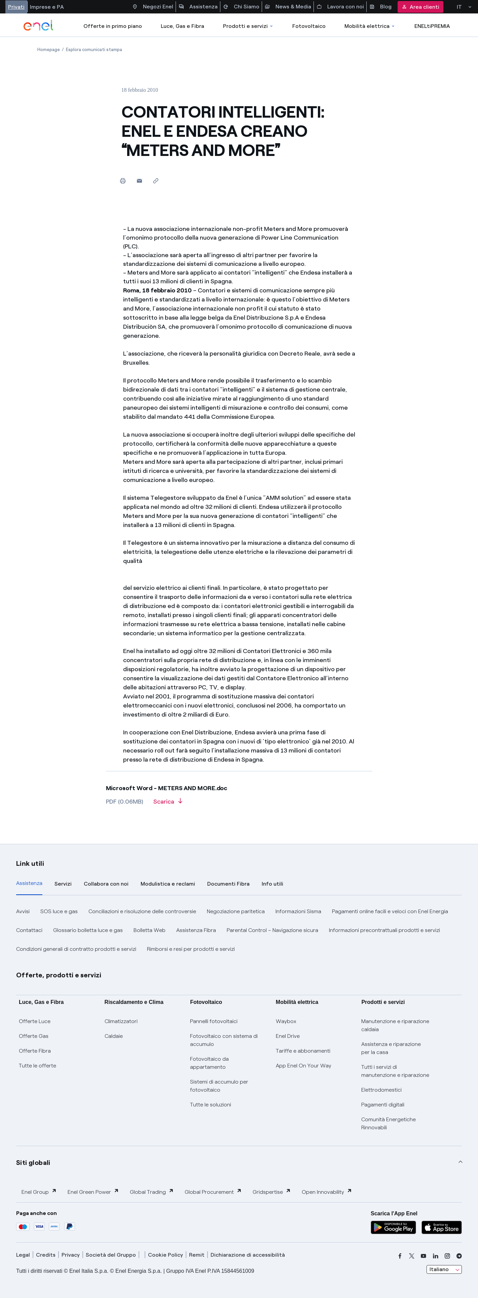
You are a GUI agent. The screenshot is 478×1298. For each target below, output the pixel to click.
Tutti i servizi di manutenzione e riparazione (395, 1071)
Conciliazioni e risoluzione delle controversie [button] (142, 911)
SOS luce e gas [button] (59, 911)
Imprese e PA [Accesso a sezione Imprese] (47, 6)
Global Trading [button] (152, 1191)
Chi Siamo (241, 6)
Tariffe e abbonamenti (303, 1051)
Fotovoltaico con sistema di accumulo (224, 1040)
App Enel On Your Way (303, 1065)
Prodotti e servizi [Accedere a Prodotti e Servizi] (248, 26)
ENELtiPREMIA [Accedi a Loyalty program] (432, 26)
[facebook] (400, 1256)
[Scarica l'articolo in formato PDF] (167, 804)
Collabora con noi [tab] (106, 884)
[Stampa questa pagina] (123, 180)
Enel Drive (288, 1036)
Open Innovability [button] (327, 1191)
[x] (411, 1256)
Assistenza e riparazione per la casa (391, 1048)
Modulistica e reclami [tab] (168, 884)
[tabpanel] (239, 930)
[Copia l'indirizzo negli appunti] (155, 180)
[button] (139, 180)
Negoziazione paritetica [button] (236, 911)
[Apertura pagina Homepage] (48, 49)
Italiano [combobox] (439, 1269)
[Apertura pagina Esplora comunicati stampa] (94, 49)
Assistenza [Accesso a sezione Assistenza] (198, 6)
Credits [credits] (46, 1255)
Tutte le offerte (37, 1065)
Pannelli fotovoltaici (213, 1021)
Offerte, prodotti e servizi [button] (59, 975)
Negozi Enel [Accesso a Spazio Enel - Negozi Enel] (152, 6)
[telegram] (459, 1256)
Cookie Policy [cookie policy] (165, 1255)
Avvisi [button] (23, 911)
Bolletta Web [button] (150, 930)
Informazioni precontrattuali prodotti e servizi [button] (384, 930)
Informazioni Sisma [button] (298, 911)
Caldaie (114, 1036)
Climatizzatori (121, 1021)
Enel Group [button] (39, 1191)
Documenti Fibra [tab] (228, 884)
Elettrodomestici (381, 1090)
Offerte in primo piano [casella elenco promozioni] (112, 26)
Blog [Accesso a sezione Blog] (380, 6)
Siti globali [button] (33, 1163)
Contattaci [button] (29, 930)
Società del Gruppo (111, 1255)
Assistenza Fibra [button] (196, 930)
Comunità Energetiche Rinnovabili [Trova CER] (388, 1123)
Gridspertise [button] (272, 1191)
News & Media (288, 6)
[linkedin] (435, 1256)
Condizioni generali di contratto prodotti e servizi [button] (76, 949)
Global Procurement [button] (213, 1191)
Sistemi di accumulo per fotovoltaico (219, 1086)
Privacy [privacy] (71, 1255)
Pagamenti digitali (382, 1104)
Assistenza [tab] (29, 883)
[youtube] (423, 1256)
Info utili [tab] (272, 884)
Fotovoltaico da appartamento (209, 1063)
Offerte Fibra (35, 1051)
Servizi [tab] (63, 884)
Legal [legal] (23, 1255)
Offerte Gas (33, 1036)
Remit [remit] (197, 1255)
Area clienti (420, 7)
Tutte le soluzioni (210, 1104)
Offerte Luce (34, 1021)
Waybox (286, 1021)
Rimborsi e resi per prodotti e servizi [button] (191, 949)
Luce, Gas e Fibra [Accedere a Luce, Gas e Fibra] (182, 26)
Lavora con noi (340, 6)
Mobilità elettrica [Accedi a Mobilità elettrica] (370, 26)
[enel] (38, 25)
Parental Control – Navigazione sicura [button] (272, 930)
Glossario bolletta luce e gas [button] (88, 930)
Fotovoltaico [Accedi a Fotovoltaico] (309, 26)
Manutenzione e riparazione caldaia (395, 1025)
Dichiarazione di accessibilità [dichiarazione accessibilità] (248, 1255)
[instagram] (447, 1256)
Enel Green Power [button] (93, 1191)
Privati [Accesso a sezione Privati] (16, 7)
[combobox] (444, 1269)
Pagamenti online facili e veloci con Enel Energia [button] (390, 911)
